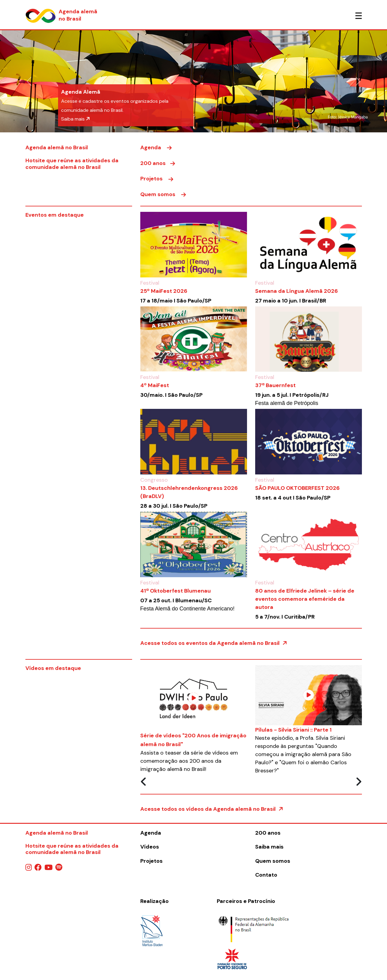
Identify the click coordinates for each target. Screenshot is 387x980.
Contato (266, 874)
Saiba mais (75, 119)
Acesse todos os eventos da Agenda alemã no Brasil (213, 643)
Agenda (156, 147)
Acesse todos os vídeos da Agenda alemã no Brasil (211, 809)
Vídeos (149, 846)
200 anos (157, 163)
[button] (29, 81)
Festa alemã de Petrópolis (286, 403)
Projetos (156, 178)
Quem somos (163, 194)
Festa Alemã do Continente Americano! (187, 609)
